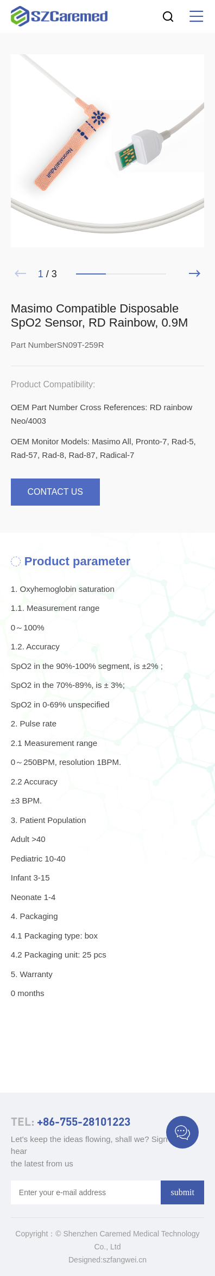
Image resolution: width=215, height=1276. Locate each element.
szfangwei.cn (125, 1259)
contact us (56, 491)
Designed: (85, 1259)
